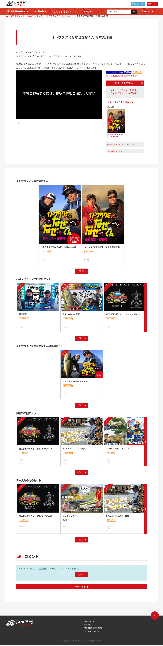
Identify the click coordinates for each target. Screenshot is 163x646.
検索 (134, 11)
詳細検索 (147, 11)
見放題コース (137, 4)
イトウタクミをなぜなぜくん (57, 17)
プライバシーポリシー (92, 633)
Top (6, 17)
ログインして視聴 (129, 84)
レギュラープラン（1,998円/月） (126, 91)
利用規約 (87, 626)
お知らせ (88, 11)
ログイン (152, 4)
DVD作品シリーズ (113, 153)
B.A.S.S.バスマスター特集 (74, 450)
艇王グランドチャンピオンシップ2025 (123, 316)
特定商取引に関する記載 (93, 629)
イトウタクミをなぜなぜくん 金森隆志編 (101, 248)
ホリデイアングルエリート (117, 450)
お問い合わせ (89, 623)
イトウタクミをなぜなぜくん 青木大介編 (58, 248)
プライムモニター (70, 517)
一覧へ (81, 272)
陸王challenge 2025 (71, 316)
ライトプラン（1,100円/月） (124, 94)
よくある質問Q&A (64, 11)
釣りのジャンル (17, 17)
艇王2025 (23, 316)
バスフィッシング (34, 17)
